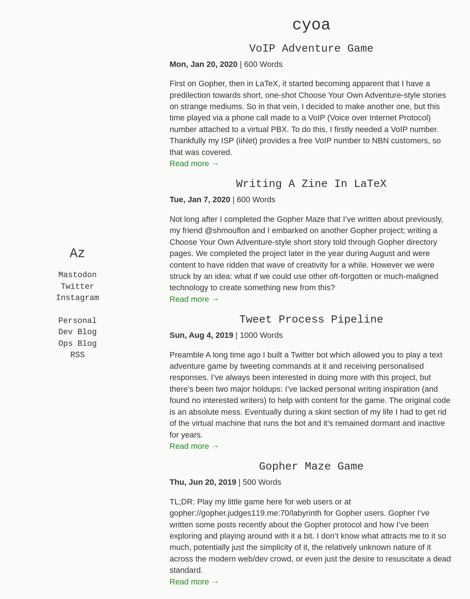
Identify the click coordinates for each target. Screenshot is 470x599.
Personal (78, 321)
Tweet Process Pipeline (311, 320)
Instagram (77, 298)
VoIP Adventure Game (311, 49)
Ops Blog (78, 343)
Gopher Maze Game (311, 466)
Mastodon (78, 275)
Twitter (77, 286)
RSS (78, 355)
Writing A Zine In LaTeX (311, 184)
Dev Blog (78, 332)
